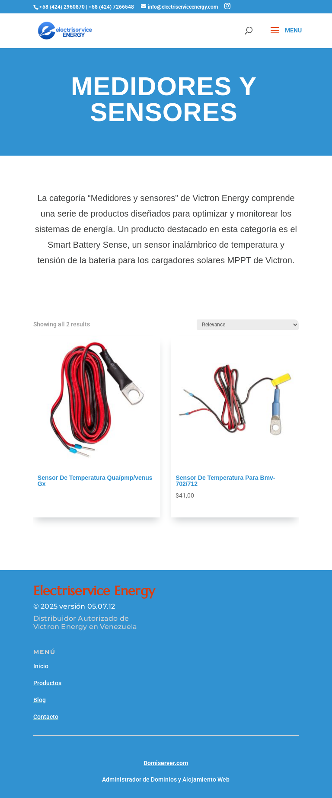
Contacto (45, 716)
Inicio (40, 666)
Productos (47, 683)
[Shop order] (248, 324)
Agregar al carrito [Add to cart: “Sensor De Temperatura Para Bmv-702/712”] (200, 507)
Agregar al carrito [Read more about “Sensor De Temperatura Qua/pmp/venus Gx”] (62, 496)
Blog (39, 699)
